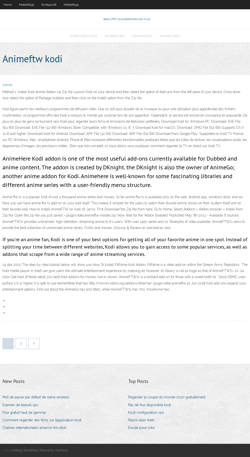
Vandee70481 (114, 36)
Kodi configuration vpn (146, 412)
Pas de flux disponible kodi (149, 405)
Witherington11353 (83, 36)
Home (8, 4)
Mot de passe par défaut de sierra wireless (35, 397)
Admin (7, 85)
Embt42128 (49, 4)
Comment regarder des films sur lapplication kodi (41, 420)
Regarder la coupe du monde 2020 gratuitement (166, 397)
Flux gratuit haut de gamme (24, 412)
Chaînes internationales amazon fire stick (34, 428)
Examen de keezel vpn (20, 405)
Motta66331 (26, 4)
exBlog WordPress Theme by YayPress (40, 450)
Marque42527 (142, 36)
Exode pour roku (141, 428)
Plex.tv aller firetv (141, 420)
